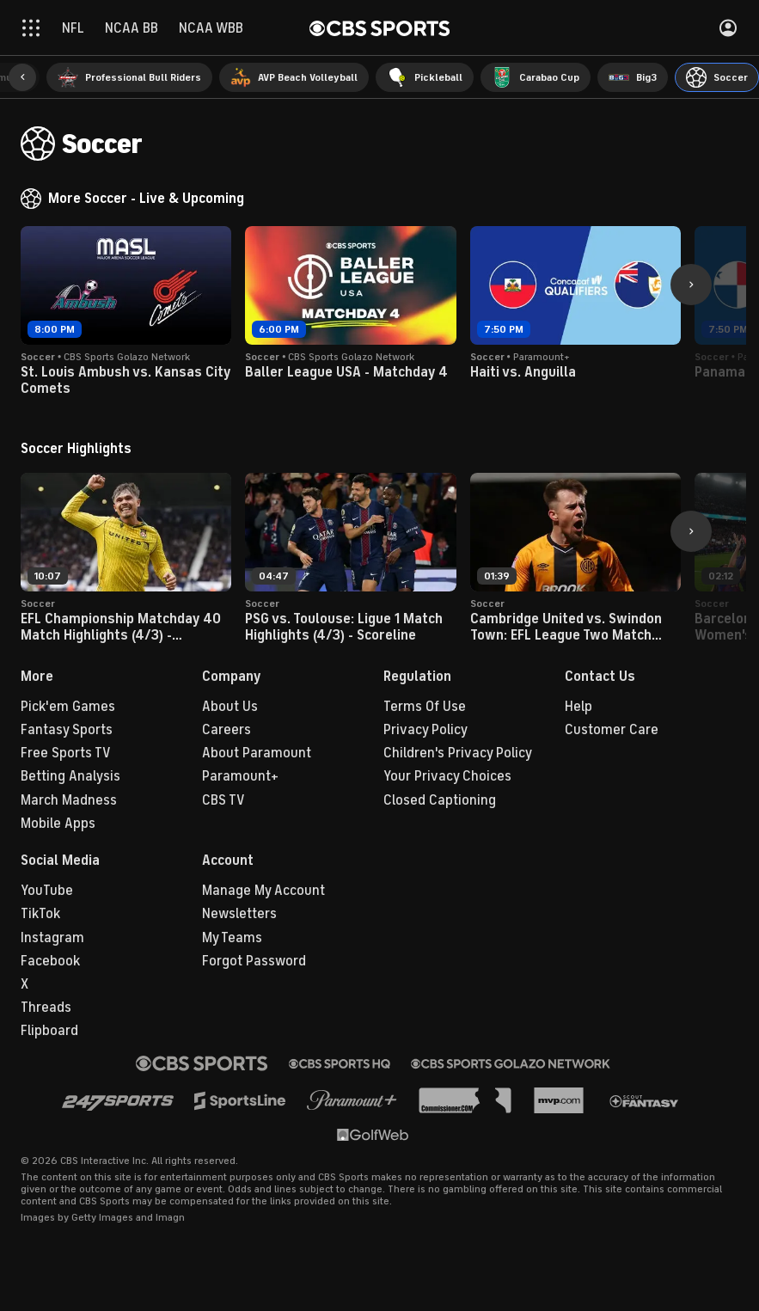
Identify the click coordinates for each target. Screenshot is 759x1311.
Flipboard (49, 1030)
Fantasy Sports (67, 729)
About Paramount (256, 753)
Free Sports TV (66, 753)
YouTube (47, 890)
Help (578, 706)
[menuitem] (129, 77)
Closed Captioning (439, 800)
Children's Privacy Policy (457, 753)
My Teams (232, 937)
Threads (46, 1007)
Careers (226, 729)
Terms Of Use (424, 706)
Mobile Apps (58, 823)
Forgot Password (254, 961)
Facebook (50, 961)
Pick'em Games (68, 706)
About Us (230, 706)
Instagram (52, 937)
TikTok (40, 913)
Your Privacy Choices (447, 776)
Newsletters (239, 913)
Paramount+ (240, 776)
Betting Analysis (70, 776)
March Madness (69, 800)
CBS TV (223, 800)
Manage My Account (263, 890)
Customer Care (611, 729)
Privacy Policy (425, 729)
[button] (22, 77)
